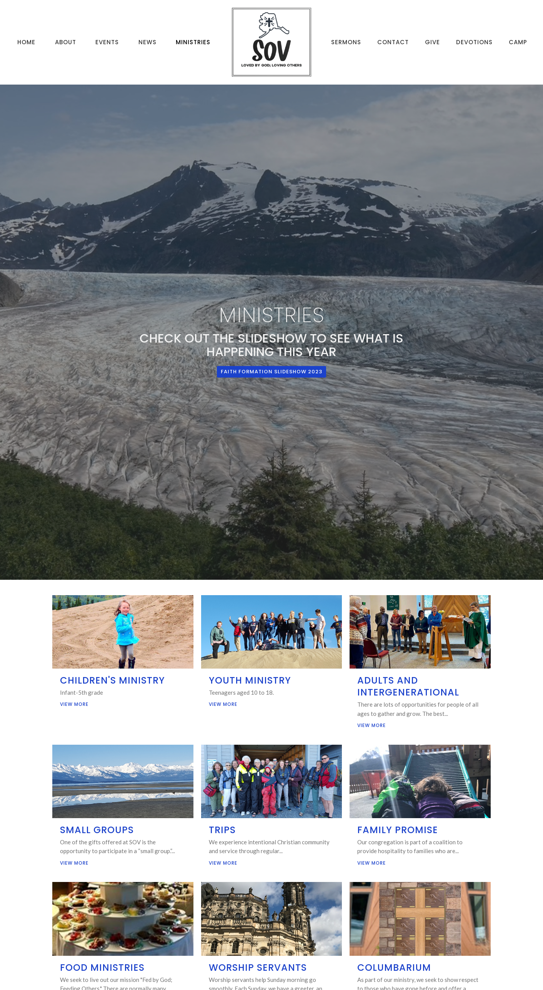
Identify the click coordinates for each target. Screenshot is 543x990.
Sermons (346, 42)
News (147, 42)
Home (26, 42)
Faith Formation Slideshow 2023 (271, 371)
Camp (518, 42)
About (65, 42)
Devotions (474, 42)
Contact (393, 42)
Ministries (193, 42)
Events (107, 42)
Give (432, 42)
